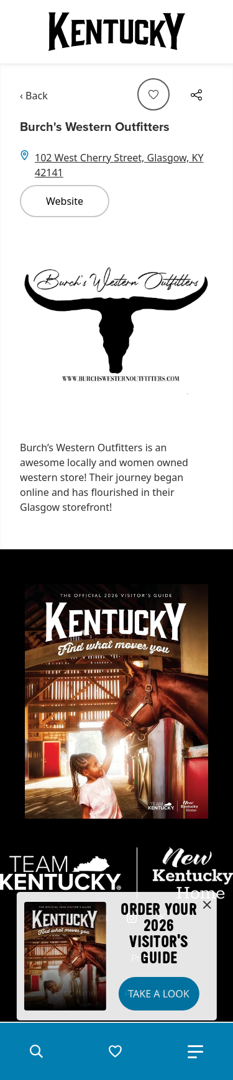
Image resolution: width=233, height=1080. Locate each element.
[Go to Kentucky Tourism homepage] (116, 31)
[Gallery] (116, 323)
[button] (36, 1051)
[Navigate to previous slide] (35, 323)
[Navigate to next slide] (197, 323)
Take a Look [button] (158, 994)
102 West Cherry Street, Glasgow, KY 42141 (119, 165)
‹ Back (34, 95)
